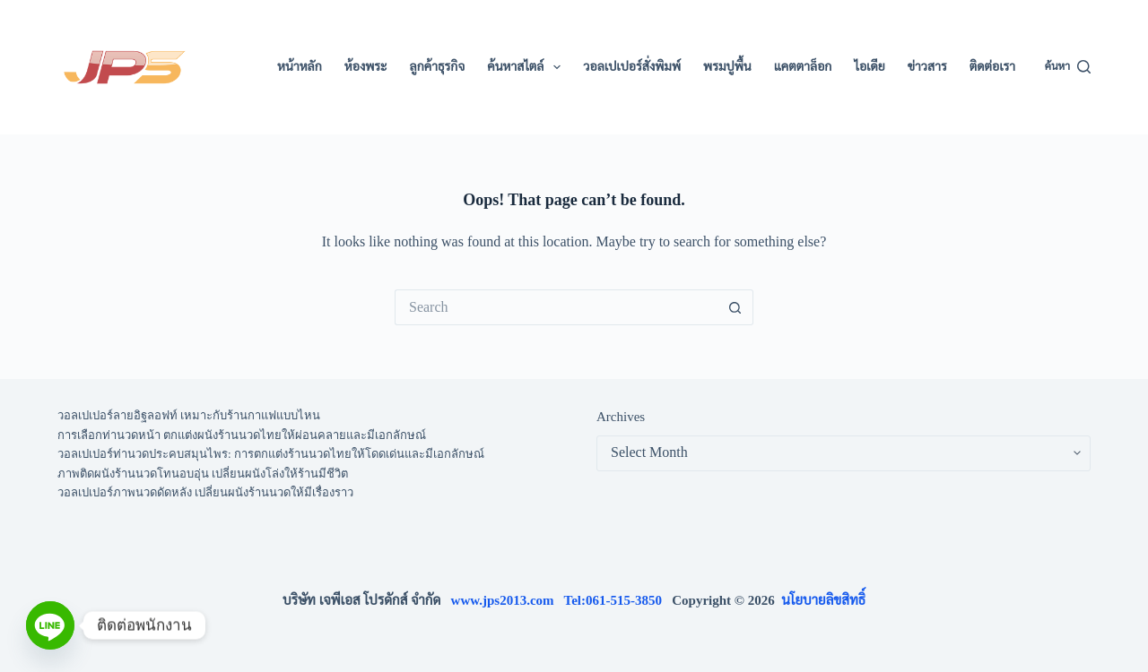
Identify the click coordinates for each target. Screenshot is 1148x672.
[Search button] (735, 307)
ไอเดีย (869, 66)
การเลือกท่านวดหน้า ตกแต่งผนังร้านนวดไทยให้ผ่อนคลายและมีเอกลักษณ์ (241, 435)
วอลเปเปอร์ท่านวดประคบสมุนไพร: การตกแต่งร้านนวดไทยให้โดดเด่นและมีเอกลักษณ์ (270, 454)
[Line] (50, 625)
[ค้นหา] (1068, 67)
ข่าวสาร (927, 66)
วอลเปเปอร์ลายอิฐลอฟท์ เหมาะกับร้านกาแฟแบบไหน (188, 415)
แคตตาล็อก (803, 66)
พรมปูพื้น (727, 66)
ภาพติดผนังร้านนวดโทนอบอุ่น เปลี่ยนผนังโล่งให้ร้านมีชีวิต (202, 473)
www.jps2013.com (507, 600)
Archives (620, 416)
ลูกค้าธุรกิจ (437, 66)
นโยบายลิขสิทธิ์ (823, 600)
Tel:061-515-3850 (618, 600)
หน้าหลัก (299, 66)
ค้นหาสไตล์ (527, 67)
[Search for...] (556, 307)
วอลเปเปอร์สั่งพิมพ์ (632, 66)
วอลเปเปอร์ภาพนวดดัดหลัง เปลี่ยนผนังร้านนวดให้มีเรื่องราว (205, 492)
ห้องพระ (365, 66)
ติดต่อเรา (992, 66)
